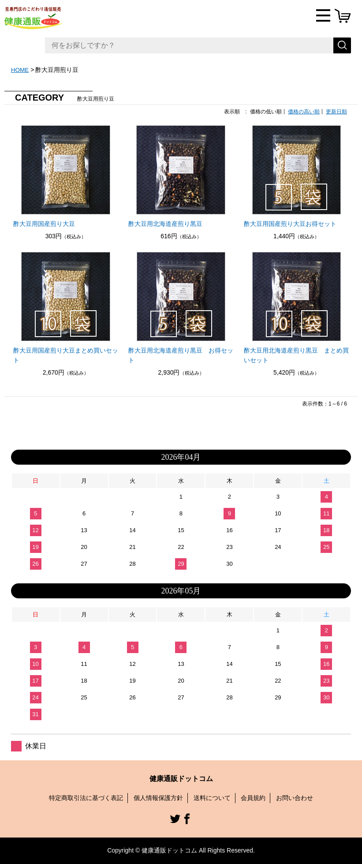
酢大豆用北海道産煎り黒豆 (165, 223)
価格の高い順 (304, 112)
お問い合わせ (294, 797)
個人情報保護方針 (158, 797)
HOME (20, 69)
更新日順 (336, 112)
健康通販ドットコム (181, 778)
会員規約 (253, 797)
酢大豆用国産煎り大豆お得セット (290, 223)
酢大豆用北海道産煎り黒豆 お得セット (180, 355)
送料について (212, 797)
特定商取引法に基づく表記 (86, 797)
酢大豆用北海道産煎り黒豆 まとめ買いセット (296, 355)
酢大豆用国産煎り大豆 (44, 223)
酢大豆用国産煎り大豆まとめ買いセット (65, 355)
